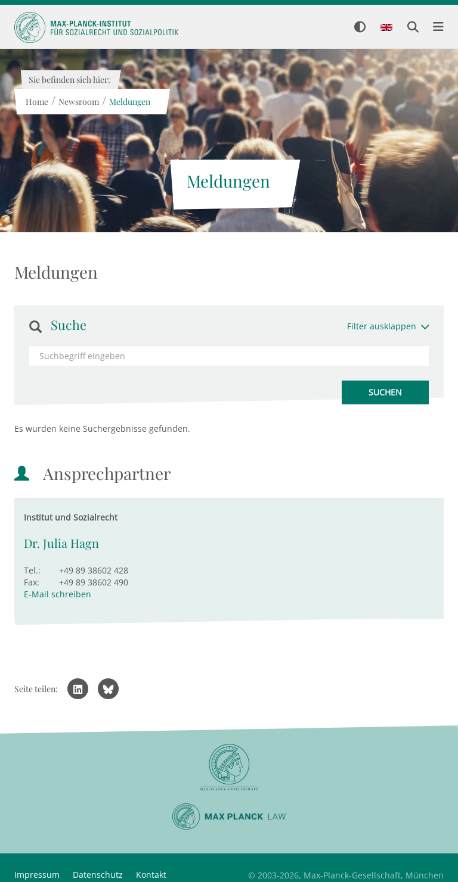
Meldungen (129, 101)
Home (36, 101)
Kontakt (151, 874)
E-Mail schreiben (57, 594)
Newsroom (78, 101)
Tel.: (32, 570)
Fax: (31, 582)
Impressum (37, 874)
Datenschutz (98, 874)
